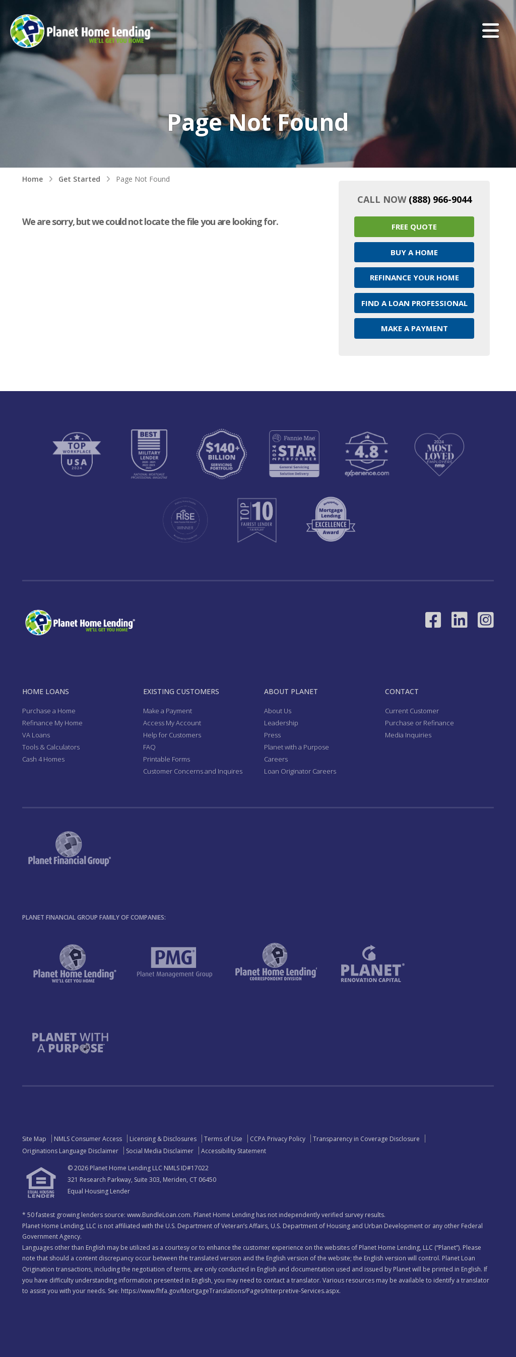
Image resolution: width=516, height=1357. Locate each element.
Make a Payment (414, 328)
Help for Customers (172, 734)
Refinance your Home (414, 277)
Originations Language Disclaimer (70, 1151)
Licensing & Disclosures (163, 1139)
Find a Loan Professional (414, 303)
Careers (276, 759)
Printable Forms (166, 759)
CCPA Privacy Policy (277, 1139)
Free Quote (414, 226)
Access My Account (172, 722)
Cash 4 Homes (43, 759)
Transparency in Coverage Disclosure (366, 1139)
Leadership (281, 722)
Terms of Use (223, 1139)
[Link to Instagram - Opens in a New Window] (486, 620)
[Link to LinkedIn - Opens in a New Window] (460, 620)
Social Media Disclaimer (160, 1151)
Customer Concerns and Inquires (192, 771)
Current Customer (412, 710)
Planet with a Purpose (296, 746)
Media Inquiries (408, 734)
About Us (277, 710)
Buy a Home (414, 252)
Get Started (79, 179)
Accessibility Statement (233, 1151)
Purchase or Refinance (419, 722)
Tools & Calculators (51, 746)
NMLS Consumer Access (88, 1139)
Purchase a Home (49, 710)
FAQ (149, 746)
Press (272, 734)
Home (32, 179)
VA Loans (36, 734)
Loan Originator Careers (300, 771)
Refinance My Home (52, 722)
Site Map (34, 1139)
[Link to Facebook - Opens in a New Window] (433, 620)
